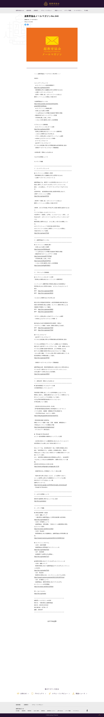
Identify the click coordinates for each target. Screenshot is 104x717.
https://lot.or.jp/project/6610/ (45, 293)
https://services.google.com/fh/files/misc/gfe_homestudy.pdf (50, 485)
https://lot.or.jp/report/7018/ (41, 233)
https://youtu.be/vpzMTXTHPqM (43, 256)
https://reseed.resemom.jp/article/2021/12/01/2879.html (49, 577)
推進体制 (23, 710)
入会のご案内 (36, 710)
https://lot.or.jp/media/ (40, 593)
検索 (86, 10)
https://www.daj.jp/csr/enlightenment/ (44, 427)
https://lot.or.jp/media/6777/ (41, 519)
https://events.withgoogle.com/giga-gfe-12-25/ (46, 466)
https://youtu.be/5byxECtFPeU (42, 260)
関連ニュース (58, 10)
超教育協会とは (20, 10)
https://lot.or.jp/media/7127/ (41, 556)
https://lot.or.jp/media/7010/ (41, 549)
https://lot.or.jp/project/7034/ (45, 330)
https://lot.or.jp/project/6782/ (41, 357)
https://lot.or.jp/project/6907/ (45, 311)
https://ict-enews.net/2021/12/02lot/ (43, 586)
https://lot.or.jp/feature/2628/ (42, 129)
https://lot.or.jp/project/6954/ (41, 374)
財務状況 (43, 710)
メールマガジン (78, 10)
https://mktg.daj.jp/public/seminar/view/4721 (46, 415)
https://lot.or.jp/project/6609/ (45, 291)
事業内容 (29, 710)
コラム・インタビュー (46, 10)
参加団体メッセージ (51, 710)
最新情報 (29, 10)
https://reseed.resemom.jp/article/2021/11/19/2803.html (49, 538)
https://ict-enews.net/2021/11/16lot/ (43, 528)
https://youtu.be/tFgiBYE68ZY (42, 265)
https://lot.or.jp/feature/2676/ (42, 87)
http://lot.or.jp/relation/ (40, 501)
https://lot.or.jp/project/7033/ (45, 327)
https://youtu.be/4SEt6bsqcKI (42, 249)
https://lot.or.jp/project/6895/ (45, 309)
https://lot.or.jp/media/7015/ (41, 570)
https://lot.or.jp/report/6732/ (41, 196)
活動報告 (36, 10)
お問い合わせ (60, 710)
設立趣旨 (17, 710)
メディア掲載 (67, 10)
